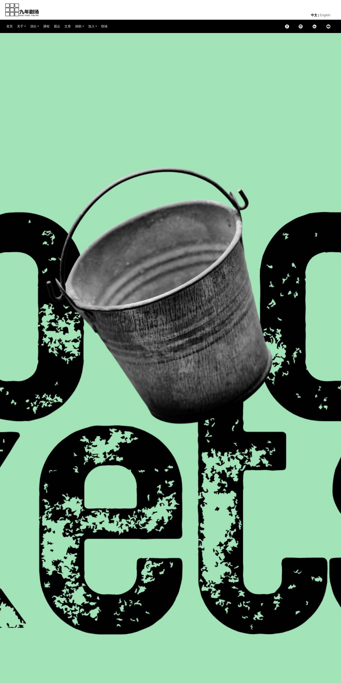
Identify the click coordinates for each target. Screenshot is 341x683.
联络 (104, 26)
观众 (57, 26)
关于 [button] (20, 26)
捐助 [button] (78, 26)
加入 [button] (91, 26)
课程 (46, 26)
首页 (10, 26)
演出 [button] (33, 26)
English (325, 15)
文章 (67, 26)
